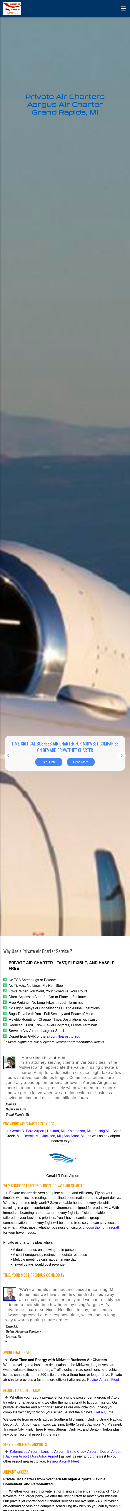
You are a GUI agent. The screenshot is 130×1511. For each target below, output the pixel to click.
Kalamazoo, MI (79, 1131)
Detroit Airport (111, 1451)
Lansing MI (102, 1131)
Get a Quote (103, 1412)
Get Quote (49, 762)
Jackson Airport (17, 1456)
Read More (80, 762)
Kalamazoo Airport (24, 1451)
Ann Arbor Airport (45, 1456)
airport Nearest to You (63, 1036)
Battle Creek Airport (82, 1451)
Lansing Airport (53, 1451)
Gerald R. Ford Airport (27, 1131)
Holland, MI (56, 1131)
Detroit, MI (31, 1136)
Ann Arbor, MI (74, 1136)
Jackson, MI (51, 1136)
